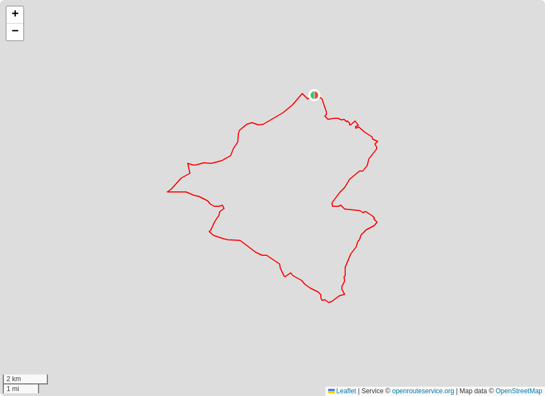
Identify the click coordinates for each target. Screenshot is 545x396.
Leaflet (342, 391)
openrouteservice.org (423, 391)
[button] (314, 95)
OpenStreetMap (518, 391)
